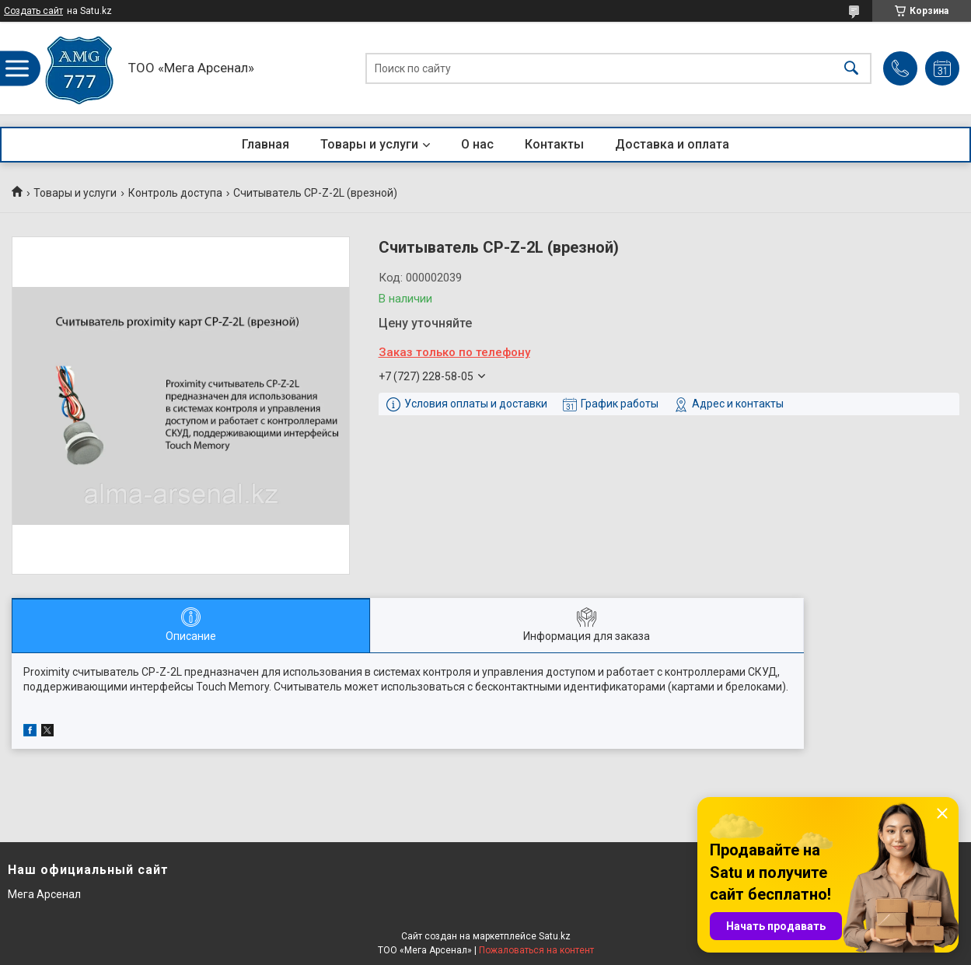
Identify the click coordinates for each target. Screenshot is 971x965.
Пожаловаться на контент (536, 950)
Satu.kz (555, 936)
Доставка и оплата (672, 144)
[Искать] (851, 68)
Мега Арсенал (44, 894)
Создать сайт (33, 10)
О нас (477, 144)
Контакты (554, 144)
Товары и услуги (369, 144)
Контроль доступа (175, 193)
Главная (265, 144)
